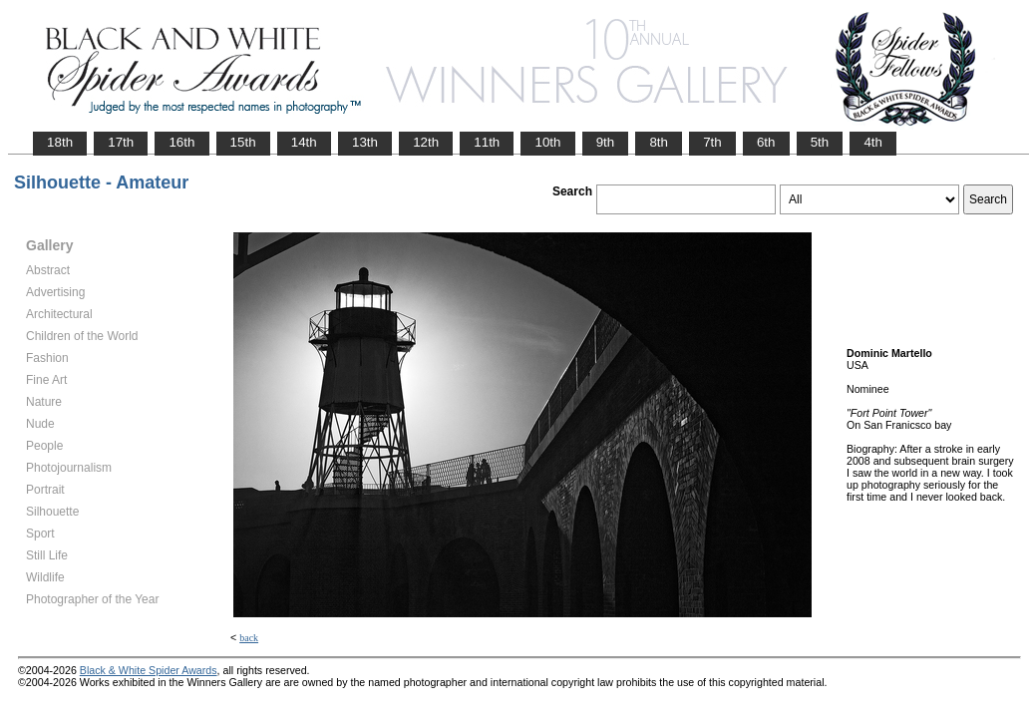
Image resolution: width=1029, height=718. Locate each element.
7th (712, 142)
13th (365, 142)
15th (243, 142)
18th (60, 142)
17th (121, 142)
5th (820, 142)
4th (873, 142)
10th (547, 142)
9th (605, 142)
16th (181, 142)
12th (426, 142)
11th (487, 142)
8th (658, 142)
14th (304, 142)
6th (766, 142)
